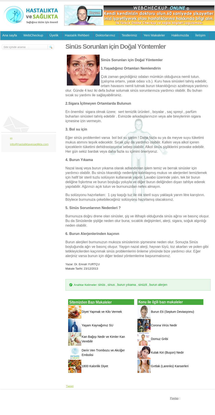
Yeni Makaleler (154, 35)
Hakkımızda (180, 35)
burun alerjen (158, 284)
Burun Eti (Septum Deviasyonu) (172, 311)
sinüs (101, 284)
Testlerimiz (129, 35)
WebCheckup (33, 35)
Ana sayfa (9, 35)
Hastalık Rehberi (77, 35)
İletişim (200, 35)
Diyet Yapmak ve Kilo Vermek (102, 311)
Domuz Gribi (159, 339)
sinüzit (142, 284)
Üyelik (53, 35)
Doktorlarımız (105, 35)
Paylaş (174, 398)
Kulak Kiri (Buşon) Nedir (167, 352)
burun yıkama (126, 284)
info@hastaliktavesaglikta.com (29, 144)
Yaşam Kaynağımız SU (97, 325)
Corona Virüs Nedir (164, 325)
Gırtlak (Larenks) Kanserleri (170, 366)
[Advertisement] (28, 76)
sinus (111, 284)
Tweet (70, 386)
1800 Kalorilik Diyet (95, 366)
